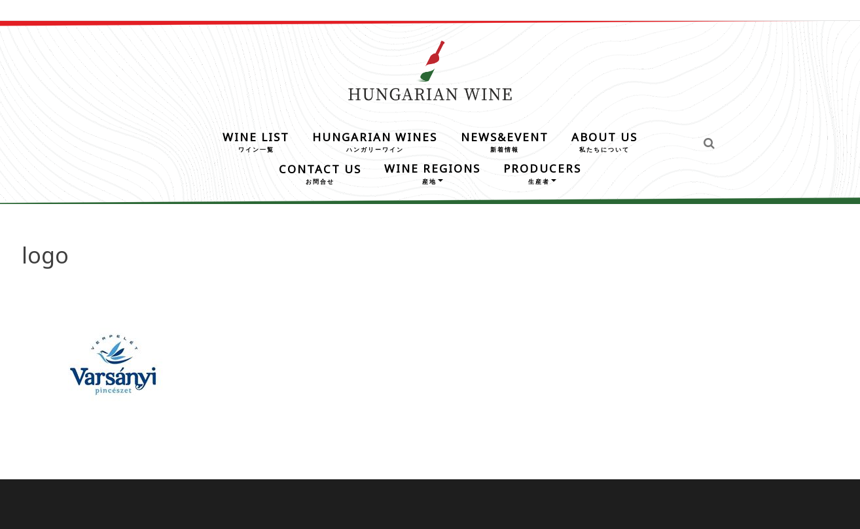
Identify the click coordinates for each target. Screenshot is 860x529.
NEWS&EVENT (504, 140)
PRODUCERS (542, 172)
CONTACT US (320, 173)
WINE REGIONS (432, 172)
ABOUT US (604, 140)
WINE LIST (256, 140)
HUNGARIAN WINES (374, 140)
